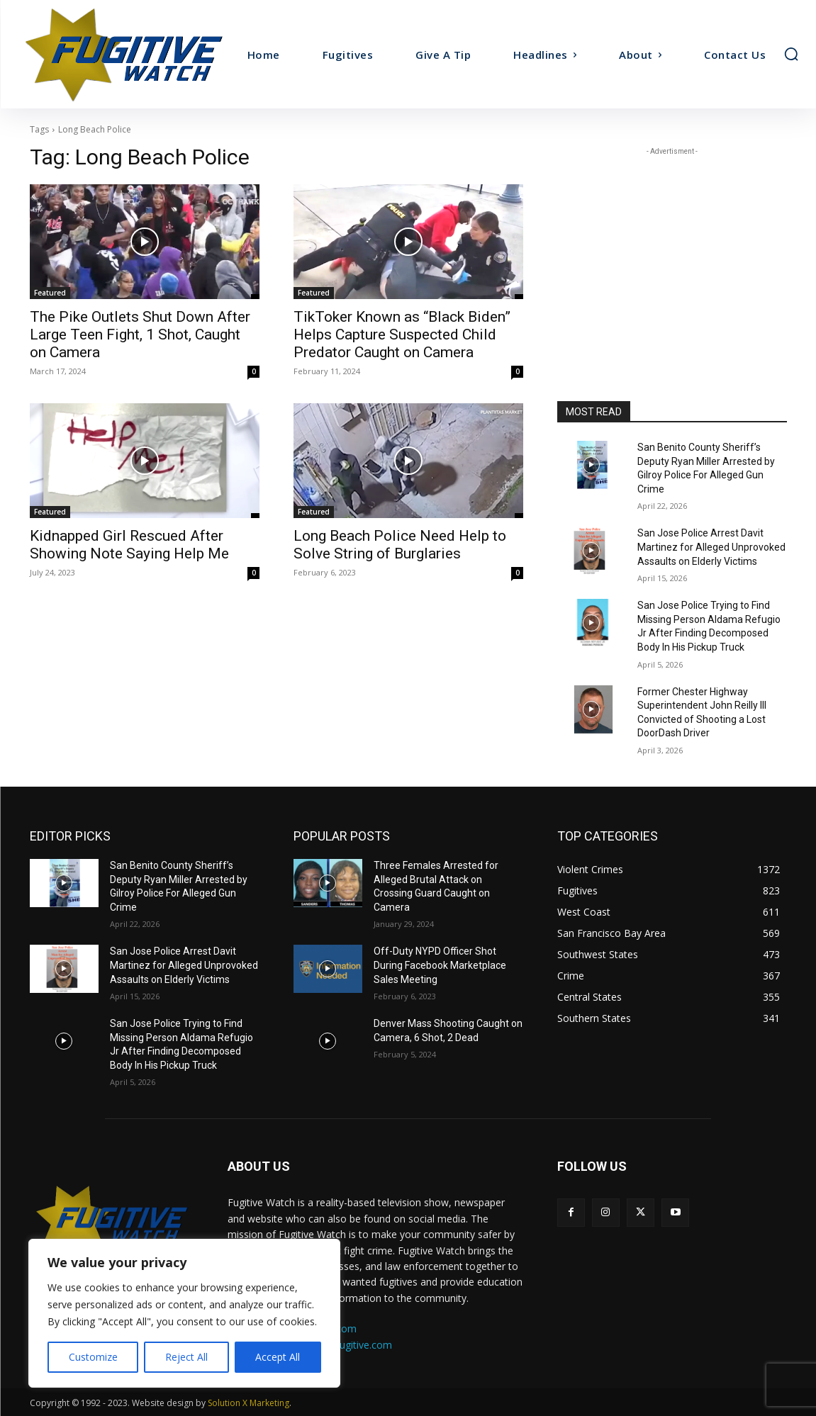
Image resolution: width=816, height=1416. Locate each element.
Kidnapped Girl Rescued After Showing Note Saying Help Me (129, 544)
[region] (184, 1313)
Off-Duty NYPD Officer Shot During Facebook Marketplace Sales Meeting (440, 964)
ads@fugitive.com (351, 1345)
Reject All (186, 1357)
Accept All (277, 1357)
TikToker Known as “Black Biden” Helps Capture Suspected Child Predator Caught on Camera (402, 334)
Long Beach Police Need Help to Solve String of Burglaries (400, 544)
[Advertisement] (672, 247)
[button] (791, 54)
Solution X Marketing (248, 1403)
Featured (50, 293)
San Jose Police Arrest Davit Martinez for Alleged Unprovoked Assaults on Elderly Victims (711, 546)
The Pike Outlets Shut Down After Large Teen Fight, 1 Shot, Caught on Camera (140, 334)
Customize (93, 1357)
